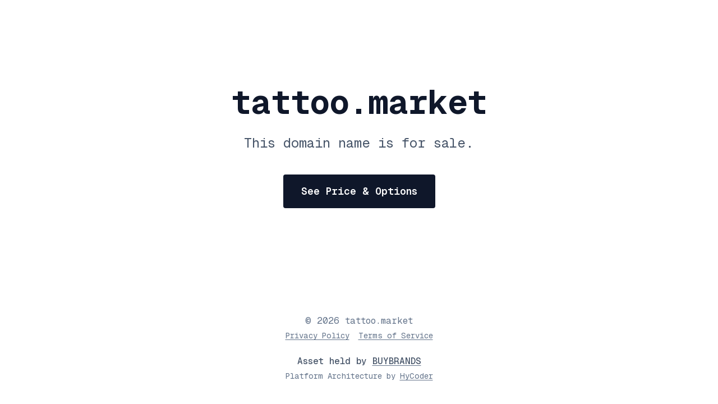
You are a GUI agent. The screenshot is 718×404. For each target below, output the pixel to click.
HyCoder (416, 375)
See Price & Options (359, 191)
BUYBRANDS (396, 361)
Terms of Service (395, 335)
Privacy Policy (317, 335)
